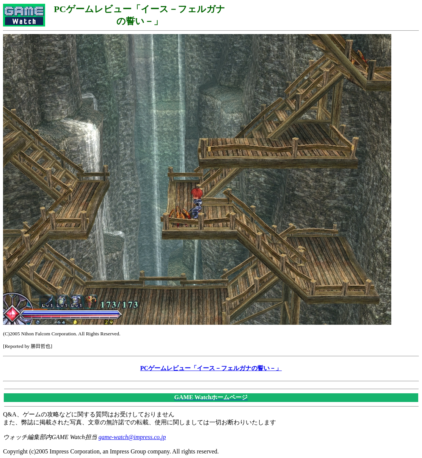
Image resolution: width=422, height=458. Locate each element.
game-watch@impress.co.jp (132, 437)
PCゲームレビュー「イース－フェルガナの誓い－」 (211, 368)
